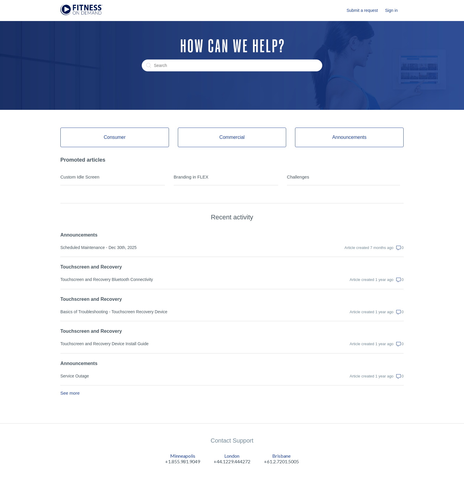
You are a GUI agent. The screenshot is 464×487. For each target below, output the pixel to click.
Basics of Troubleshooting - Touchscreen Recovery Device (113, 311)
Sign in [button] (391, 10)
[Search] (232, 65)
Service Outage (74, 376)
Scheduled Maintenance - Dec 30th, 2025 (98, 247)
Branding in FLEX (191, 176)
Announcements (78, 234)
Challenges (298, 176)
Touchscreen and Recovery (91, 266)
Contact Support (232, 440)
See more (70, 393)
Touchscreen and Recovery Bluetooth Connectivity (106, 279)
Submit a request (362, 10)
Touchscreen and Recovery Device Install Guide (104, 343)
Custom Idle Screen (79, 176)
